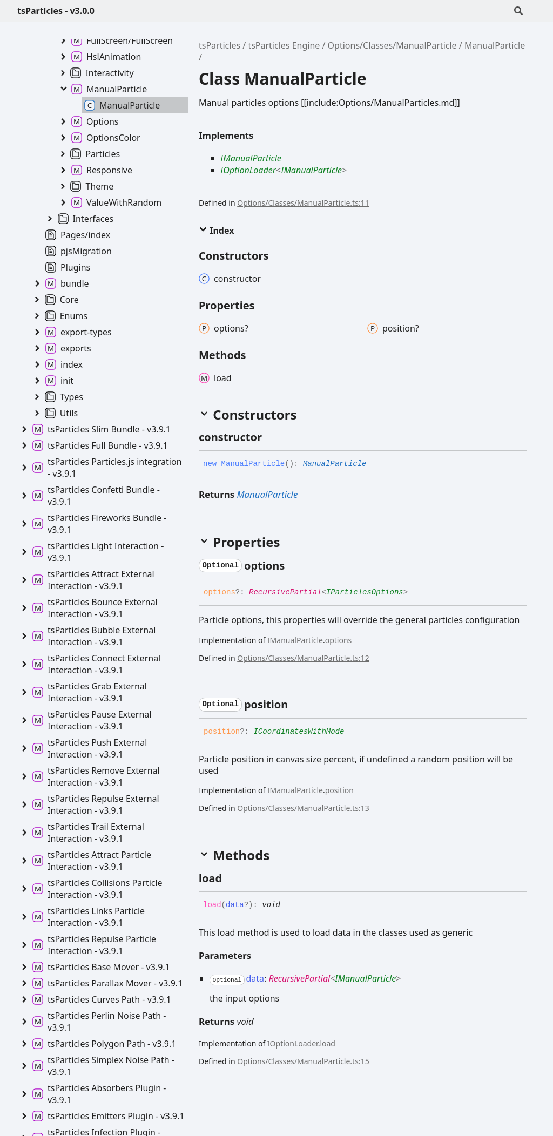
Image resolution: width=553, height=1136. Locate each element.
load (327, 1043)
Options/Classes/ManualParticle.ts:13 (303, 808)
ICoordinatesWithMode (298, 731)
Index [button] (216, 230)
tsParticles (219, 45)
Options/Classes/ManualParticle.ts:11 (303, 203)
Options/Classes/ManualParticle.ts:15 (303, 1061)
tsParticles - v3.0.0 (56, 11)
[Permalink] (271, 437)
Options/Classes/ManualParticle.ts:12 (303, 658)
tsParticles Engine (284, 45)
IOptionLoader (248, 170)
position (339, 790)
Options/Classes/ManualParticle (392, 45)
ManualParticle (494, 45)
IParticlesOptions (364, 592)
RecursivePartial (285, 592)
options (338, 640)
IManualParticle (250, 158)
